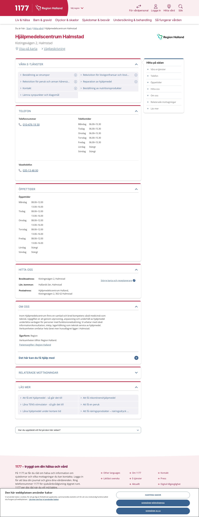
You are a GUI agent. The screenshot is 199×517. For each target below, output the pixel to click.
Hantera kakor (153, 495)
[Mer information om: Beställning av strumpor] (76, 75)
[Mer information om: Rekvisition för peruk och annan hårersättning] (76, 82)
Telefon (154, 75)
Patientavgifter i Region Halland (35, 344)
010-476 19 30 (31, 124)
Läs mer (155, 108)
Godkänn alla (153, 511)
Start (28, 28)
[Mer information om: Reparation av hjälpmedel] (136, 82)
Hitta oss (155, 89)
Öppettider (156, 82)
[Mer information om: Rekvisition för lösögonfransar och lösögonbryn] (136, 75)
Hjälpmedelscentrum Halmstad (61, 28)
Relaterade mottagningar (163, 102)
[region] (99, 502)
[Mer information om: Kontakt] (76, 88)
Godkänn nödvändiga (153, 503)
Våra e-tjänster (158, 69)
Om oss (154, 95)
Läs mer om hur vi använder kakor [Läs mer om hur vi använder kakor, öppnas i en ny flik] (44, 499)
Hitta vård (38, 28)
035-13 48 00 (30, 170)
